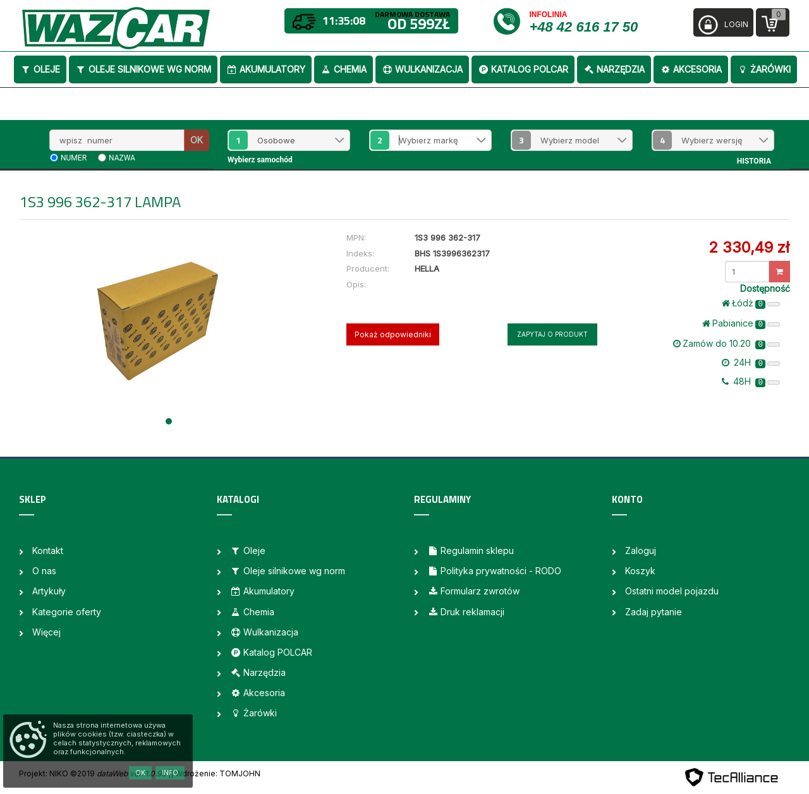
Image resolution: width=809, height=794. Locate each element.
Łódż (751, 303)
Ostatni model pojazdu (672, 591)
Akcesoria (691, 69)
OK (196, 140)
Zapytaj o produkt (552, 334)
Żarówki (764, 69)
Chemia (343, 69)
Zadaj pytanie (653, 611)
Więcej (46, 632)
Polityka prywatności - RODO (494, 570)
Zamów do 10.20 (726, 343)
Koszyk (640, 570)
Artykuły (49, 591)
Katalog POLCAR (523, 69)
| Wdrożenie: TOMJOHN (215, 773)
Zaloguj (640, 550)
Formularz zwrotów (473, 591)
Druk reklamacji (465, 611)
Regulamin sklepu (470, 550)
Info (170, 772)
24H (751, 362)
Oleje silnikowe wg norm (143, 69)
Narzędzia (614, 69)
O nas (44, 570)
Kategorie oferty (66, 611)
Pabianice (741, 323)
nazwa (122, 157)
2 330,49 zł (749, 247)
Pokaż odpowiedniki (393, 334)
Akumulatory (265, 69)
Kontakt (47, 550)
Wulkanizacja (422, 69)
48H (751, 381)
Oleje (40, 69)
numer (74, 157)
